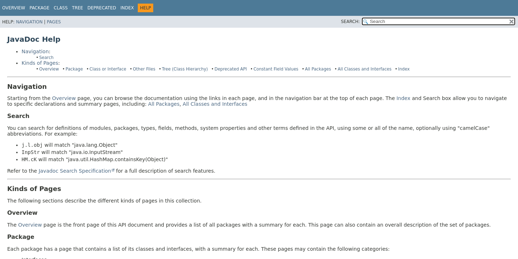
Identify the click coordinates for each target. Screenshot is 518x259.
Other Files (144, 69)
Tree (77, 7)
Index (127, 7)
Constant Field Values (276, 69)
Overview (13, 7)
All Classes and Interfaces (365, 69)
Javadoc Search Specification (74, 171)
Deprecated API (230, 69)
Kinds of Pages (40, 63)
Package (74, 69)
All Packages (318, 69)
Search (46, 57)
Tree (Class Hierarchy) (185, 69)
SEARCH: (350, 21)
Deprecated (101, 7)
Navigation (29, 21)
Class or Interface (108, 69)
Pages (54, 21)
